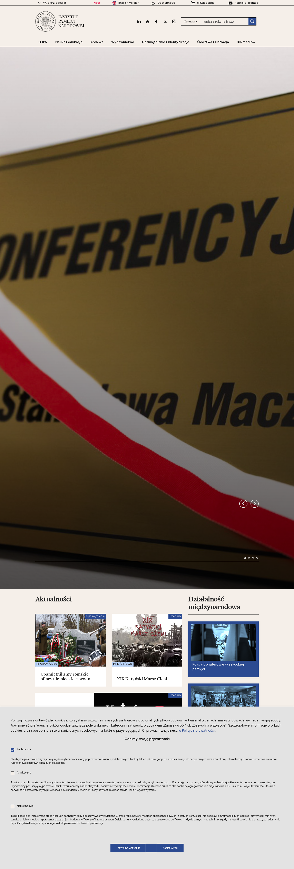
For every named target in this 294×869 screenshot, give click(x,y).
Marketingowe (25, 806)
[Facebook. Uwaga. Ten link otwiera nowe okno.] (156, 21)
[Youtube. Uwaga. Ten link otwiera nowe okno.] (148, 21)
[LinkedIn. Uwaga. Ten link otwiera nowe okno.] (139, 21)
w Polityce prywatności (196, 730)
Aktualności (53, 551)
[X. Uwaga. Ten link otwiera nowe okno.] (165, 21)
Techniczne (24, 749)
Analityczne (24, 772)
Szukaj (252, 21)
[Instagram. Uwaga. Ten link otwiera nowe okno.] (174, 21)
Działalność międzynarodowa (214, 554)
